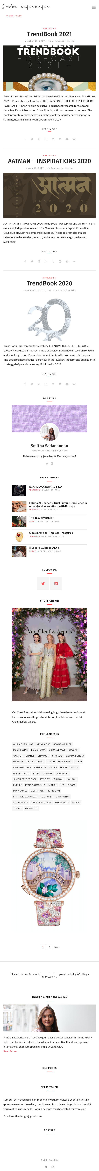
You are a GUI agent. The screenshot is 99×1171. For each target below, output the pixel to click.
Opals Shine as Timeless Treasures (51, 532)
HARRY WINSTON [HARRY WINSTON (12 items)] (69, 767)
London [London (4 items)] (72, 779)
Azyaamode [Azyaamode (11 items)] (43, 744)
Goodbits (53, 1160)
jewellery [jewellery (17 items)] (62, 773)
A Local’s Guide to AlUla (44, 547)
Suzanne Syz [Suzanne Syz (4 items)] (20, 802)
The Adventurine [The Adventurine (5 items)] (41, 802)
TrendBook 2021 (49, 34)
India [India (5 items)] (36, 773)
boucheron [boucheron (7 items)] (38, 750)
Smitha (70, 41)
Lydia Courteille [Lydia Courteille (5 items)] (35, 785)
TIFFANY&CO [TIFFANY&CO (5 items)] (62, 802)
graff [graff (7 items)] (53, 767)
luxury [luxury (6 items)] (17, 785)
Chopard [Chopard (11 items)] (57, 756)
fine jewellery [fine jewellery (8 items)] (22, 767)
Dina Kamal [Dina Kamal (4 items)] (65, 761)
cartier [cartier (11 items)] (17, 756)
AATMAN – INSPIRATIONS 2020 (49, 161)
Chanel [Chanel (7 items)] (30, 756)
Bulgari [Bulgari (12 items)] (73, 750)
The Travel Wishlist (41, 517)
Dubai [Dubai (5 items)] (78, 761)
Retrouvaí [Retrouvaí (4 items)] (54, 790)
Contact (49, 1130)
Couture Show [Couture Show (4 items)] (75, 756)
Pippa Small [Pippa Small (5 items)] (20, 790)
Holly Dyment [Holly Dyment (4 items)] (21, 773)
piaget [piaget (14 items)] (71, 785)
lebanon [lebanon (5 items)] (58, 779)
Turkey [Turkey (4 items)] (17, 808)
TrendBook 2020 (49, 283)
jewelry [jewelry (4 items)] (45, 779)
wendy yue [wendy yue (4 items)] (31, 808)
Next (56, 947)
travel (33, 521)
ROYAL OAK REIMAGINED (45, 486)
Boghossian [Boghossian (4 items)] (20, 750)
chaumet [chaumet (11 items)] (43, 756)
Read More (10, 1051)
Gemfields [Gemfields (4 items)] (40, 767)
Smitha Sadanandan (26, 7)
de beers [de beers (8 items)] (18, 761)
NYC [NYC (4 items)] (62, 785)
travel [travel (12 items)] (76, 802)
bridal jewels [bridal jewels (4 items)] (57, 750)
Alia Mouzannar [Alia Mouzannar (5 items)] (23, 744)
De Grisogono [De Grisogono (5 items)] (35, 761)
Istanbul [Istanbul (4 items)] (48, 773)
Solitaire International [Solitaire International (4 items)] (55, 796)
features (34, 490)
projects (49, 28)
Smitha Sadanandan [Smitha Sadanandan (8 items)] (25, 796)
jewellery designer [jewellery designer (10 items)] (25, 779)
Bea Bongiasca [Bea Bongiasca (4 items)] (62, 744)
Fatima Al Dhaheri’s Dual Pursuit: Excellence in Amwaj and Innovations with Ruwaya (58, 504)
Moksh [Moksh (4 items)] (52, 785)
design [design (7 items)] (51, 761)
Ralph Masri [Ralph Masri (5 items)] (37, 790)
